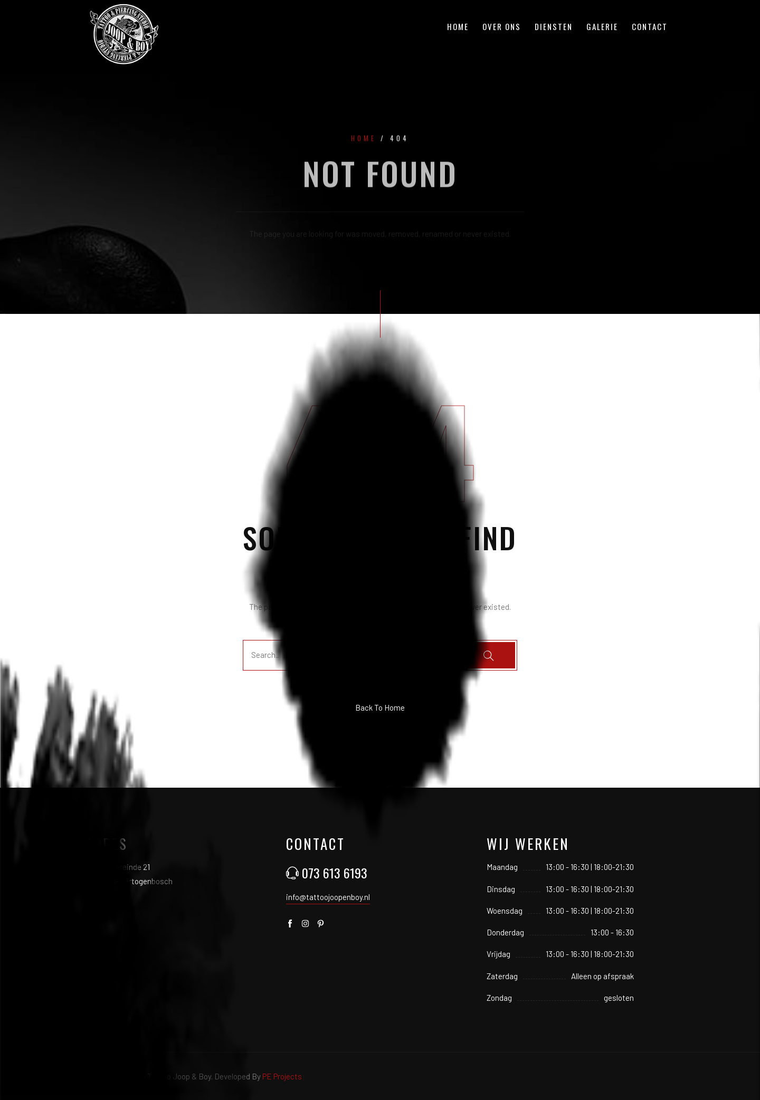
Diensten (554, 26)
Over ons (501, 26)
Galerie (602, 26)
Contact (650, 26)
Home (458, 26)
